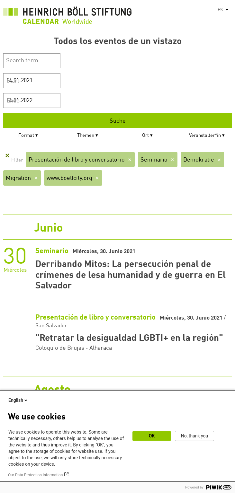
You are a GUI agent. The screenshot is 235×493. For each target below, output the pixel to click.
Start (12, 81)
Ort (145, 135)
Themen (85, 135)
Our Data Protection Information (35, 475)
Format (26, 135)
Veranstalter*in (205, 135)
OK (152, 435)
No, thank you (194, 435)
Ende (13, 101)
